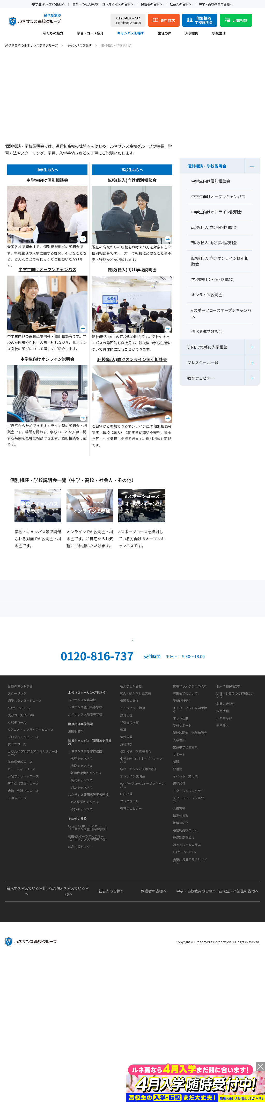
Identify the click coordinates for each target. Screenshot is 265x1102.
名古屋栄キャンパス (85, 887)
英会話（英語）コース (23, 889)
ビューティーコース (21, 875)
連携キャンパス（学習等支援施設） (90, 827)
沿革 (123, 837)
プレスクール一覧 (202, 362)
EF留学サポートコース (23, 882)
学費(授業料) (181, 792)
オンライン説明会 (132, 900)
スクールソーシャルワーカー (190, 907)
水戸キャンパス (81, 843)
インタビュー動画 (132, 799)
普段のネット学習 (20, 792)
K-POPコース (17, 828)
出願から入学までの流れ (190, 778)
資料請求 (180, 674)
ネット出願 (180, 810)
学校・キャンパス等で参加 (138, 893)
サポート (179, 862)
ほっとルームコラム (187, 969)
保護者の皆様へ (152, 4)
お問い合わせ (225, 795)
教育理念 (126, 823)
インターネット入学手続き (190, 801)
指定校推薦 (180, 923)
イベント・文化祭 (185, 884)
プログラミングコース (23, 842)
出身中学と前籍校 (185, 839)
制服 (176, 870)
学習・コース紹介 (90, 33)
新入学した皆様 (131, 778)
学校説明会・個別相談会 (190, 824)
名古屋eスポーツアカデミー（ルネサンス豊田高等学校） (88, 913)
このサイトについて (230, 768)
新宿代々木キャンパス (86, 858)
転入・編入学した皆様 (135, 785)
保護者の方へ (45, 611)
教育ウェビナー (201, 378)
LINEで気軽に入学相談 (207, 347)
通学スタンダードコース (25, 806)
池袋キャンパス (81, 851)
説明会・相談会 (85, 674)
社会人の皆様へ (181, 4)
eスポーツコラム (184, 976)
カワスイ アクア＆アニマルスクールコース (33, 858)
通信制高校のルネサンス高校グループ (31, 45)
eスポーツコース (19, 813)
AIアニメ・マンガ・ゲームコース (31, 835)
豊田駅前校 (76, 816)
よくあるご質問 (133, 611)
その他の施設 (77, 904)
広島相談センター (80, 932)
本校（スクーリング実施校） (88, 778)
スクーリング (17, 799)
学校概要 (124, 813)
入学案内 (191, 33)
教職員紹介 (180, 931)
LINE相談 (126, 918)
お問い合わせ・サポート (137, 859)
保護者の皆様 (129, 792)
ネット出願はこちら (132, 697)
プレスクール (129, 925)
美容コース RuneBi (21, 821)
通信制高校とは (184, 962)
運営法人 (222, 817)
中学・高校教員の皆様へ (216, 4)
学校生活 (219, 33)
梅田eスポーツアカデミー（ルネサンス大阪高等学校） (88, 923)
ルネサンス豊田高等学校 (85, 792)
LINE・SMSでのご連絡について (234, 786)
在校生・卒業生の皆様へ (239, 1031)
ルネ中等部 (224, 810)
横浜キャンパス (81, 865)
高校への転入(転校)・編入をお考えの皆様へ (103, 4)
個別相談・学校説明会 (206, 166)
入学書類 (179, 832)
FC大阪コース (17, 904)
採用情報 (222, 803)
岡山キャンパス (81, 872)
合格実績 (179, 916)
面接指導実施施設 (80, 809)
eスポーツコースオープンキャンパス (142, 909)
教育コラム (179, 945)
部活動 (177, 877)
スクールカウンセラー (188, 899)
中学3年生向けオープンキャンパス (141, 884)
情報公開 (126, 845)
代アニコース (17, 850)
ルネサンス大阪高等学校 (85, 799)
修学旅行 (179, 891)
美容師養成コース (20, 867)
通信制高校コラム (185, 954)
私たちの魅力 (53, 33)
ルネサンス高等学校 (82, 785)
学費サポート (182, 817)
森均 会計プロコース (23, 896)
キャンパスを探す (130, 33)
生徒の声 (164, 33)
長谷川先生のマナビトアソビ (190, 985)
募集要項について (185, 785)
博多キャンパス (81, 894)
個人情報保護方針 (228, 778)
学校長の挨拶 (129, 830)
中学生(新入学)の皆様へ (48, 4)
